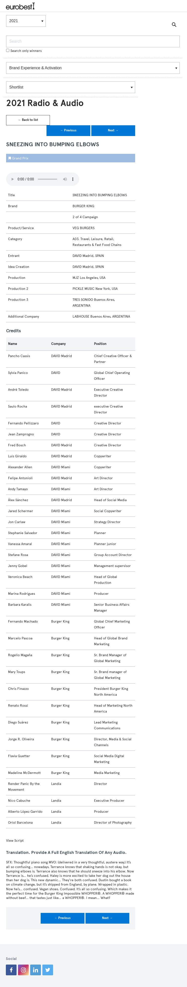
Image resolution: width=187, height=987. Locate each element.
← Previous (68, 130)
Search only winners (24, 51)
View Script (15, 841)
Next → (113, 130)
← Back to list (28, 120)
